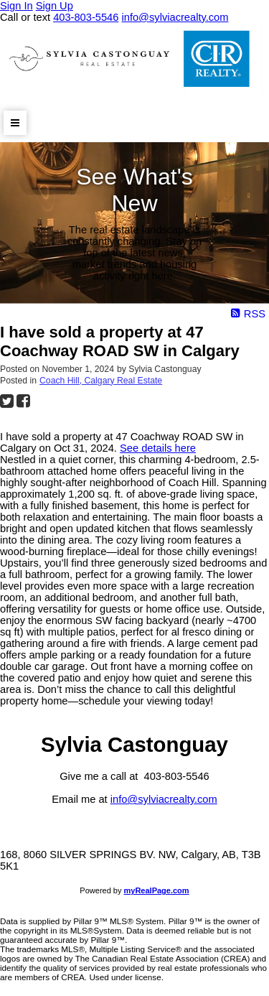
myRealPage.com (156, 890)
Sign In (16, 5)
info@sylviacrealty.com (163, 799)
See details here (158, 448)
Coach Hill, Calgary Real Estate (100, 381)
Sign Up (54, 5)
